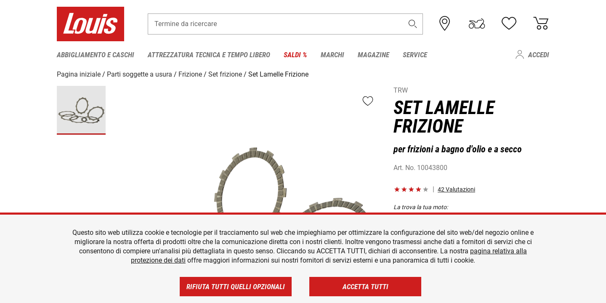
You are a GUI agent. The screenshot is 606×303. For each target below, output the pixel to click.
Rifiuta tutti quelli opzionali (235, 286)
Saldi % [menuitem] (295, 54)
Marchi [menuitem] (332, 54)
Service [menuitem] (415, 54)
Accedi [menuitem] (538, 54)
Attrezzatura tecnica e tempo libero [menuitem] (209, 54)
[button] (413, 23)
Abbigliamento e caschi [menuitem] (95, 54)
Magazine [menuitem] (373, 54)
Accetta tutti (365, 286)
